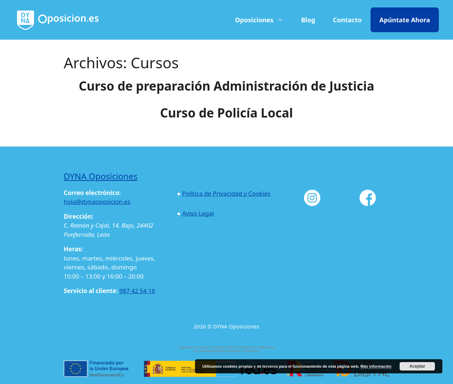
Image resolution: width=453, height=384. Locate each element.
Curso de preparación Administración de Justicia (226, 86)
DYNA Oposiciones (101, 176)
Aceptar (417, 366)
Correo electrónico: (92, 193)
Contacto (347, 20)
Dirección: (78, 216)
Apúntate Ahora (404, 20)
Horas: (73, 249)
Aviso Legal (198, 213)
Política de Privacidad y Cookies (226, 193)
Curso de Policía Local (226, 112)
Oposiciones (263, 19)
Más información (376, 366)
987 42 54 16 (137, 291)
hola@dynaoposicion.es (97, 201)
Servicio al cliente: (91, 291)
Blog (308, 20)
